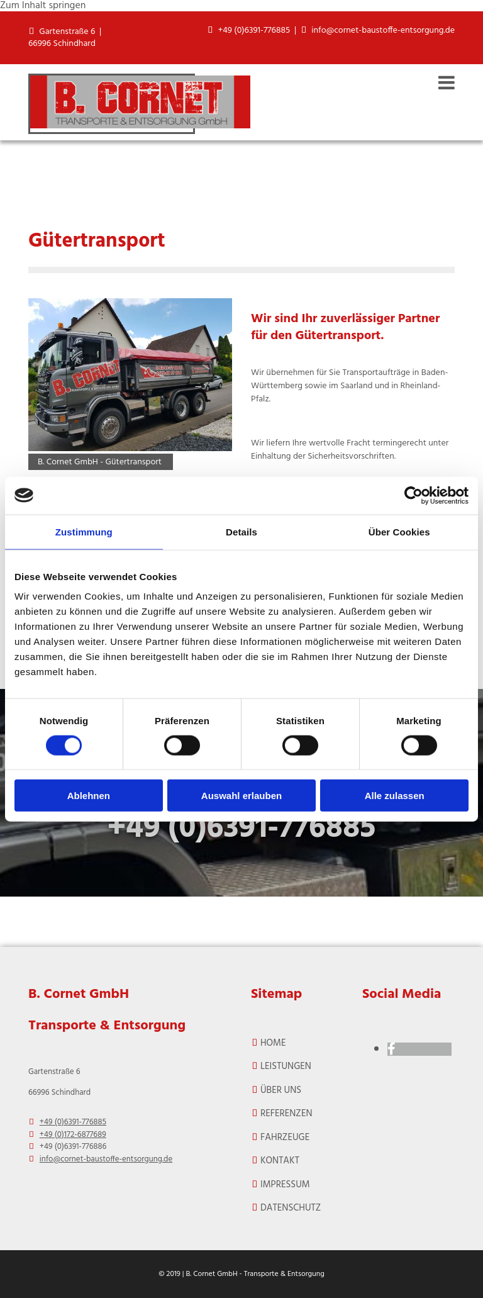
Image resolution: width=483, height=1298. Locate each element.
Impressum (285, 1184)
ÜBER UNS (280, 1090)
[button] (334, 83)
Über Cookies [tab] (399, 531)
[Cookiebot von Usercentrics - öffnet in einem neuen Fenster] (413, 495)
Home (273, 1043)
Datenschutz (290, 1208)
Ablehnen (88, 795)
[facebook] (391, 1050)
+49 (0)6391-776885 (254, 30)
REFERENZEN (286, 1113)
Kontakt (279, 1160)
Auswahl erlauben (241, 795)
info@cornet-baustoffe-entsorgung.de (383, 30)
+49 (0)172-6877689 (73, 1134)
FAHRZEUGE (284, 1137)
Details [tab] (241, 531)
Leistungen (285, 1066)
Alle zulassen (395, 795)
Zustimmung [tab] (84, 531)
